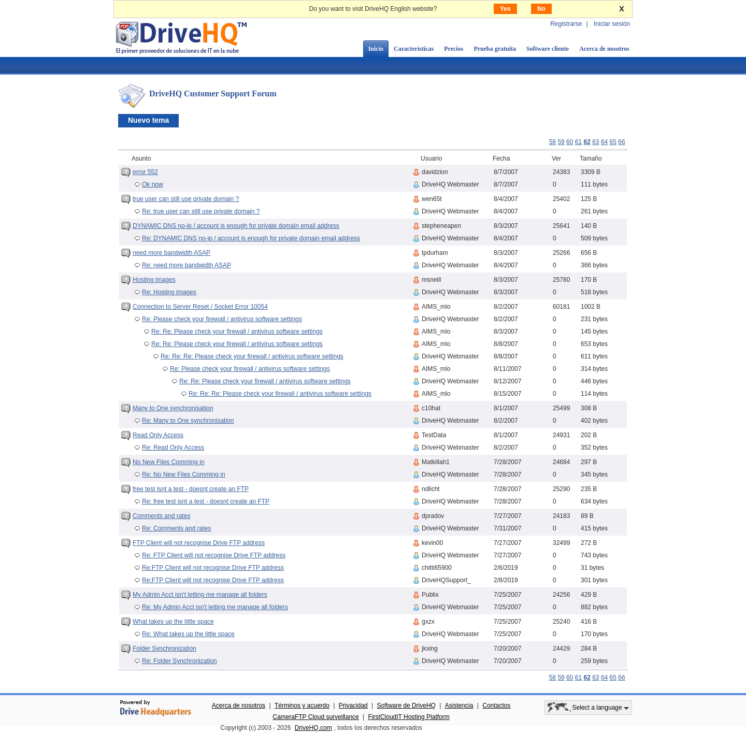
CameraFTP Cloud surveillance (315, 717)
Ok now (152, 184)
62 (586, 142)
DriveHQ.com (313, 727)
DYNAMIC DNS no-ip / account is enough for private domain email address (236, 225)
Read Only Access (158, 435)
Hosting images (154, 279)
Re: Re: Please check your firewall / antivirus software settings (237, 331)
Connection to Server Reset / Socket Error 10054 (200, 306)
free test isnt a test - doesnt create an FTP (191, 489)
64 (604, 142)
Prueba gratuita (495, 48)
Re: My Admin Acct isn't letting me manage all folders (215, 607)
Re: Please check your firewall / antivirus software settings (222, 319)
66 (621, 142)
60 (569, 142)
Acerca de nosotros (604, 48)
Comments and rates (161, 516)
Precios (453, 48)
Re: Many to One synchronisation (188, 420)
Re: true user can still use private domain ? (201, 211)
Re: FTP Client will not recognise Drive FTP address (213, 555)
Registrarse (566, 23)
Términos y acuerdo (302, 705)
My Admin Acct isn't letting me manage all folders (200, 594)
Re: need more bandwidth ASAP (186, 265)
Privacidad (353, 705)
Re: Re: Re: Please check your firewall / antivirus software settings (252, 356)
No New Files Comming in (169, 462)
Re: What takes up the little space (188, 634)
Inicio (375, 48)
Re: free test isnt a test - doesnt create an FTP (205, 501)
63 (595, 142)
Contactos (496, 705)
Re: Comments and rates (176, 528)
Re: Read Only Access (173, 447)
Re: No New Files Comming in (183, 474)
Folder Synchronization (164, 648)
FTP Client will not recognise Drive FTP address (199, 542)
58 (552, 142)
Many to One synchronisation (173, 408)
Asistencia (459, 705)
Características (414, 48)
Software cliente (547, 48)
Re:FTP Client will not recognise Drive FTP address (213, 567)
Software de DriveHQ (406, 705)
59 (560, 142)
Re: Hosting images (169, 292)
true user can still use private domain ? (186, 199)
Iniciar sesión (612, 23)
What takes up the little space (173, 621)
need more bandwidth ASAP (171, 252)
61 (578, 142)
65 (613, 142)
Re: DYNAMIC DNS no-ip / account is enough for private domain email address (251, 238)
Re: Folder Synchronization (179, 661)
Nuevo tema (148, 120)
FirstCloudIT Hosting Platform (409, 717)
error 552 (145, 172)
